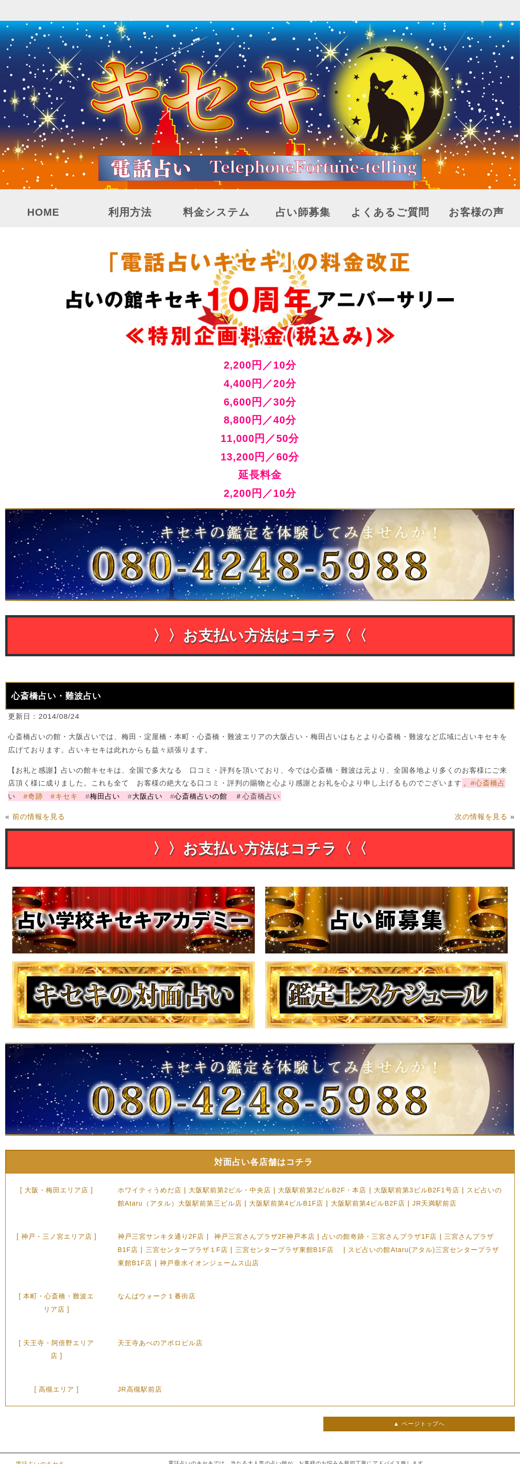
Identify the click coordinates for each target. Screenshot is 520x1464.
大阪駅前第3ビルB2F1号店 (416, 1190)
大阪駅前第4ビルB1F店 (286, 1203)
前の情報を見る (38, 816)
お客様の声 (476, 212)
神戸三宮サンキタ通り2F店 (161, 1236)
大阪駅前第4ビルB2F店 (368, 1203)
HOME (43, 212)
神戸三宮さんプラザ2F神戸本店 (264, 1236)
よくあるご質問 (390, 212)
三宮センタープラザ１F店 (187, 1249)
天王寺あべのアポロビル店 (160, 1343)
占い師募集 (303, 212)
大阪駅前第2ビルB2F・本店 (322, 1190)
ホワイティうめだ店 (150, 1190)
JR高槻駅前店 (140, 1389)
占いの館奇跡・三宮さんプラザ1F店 (379, 1236)
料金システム (216, 212)
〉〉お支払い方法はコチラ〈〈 (260, 635)
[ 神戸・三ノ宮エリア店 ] (56, 1236)
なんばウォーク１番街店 (157, 1296)
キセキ (64, 796)
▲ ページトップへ (419, 1423)
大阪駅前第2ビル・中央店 (230, 1190)
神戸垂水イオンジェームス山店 (209, 1263)
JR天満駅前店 (434, 1203)
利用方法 (130, 212)
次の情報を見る (481, 816)
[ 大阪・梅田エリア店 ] (56, 1190)
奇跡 (33, 796)
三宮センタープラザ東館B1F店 (288, 1249)
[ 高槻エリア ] (56, 1389)
